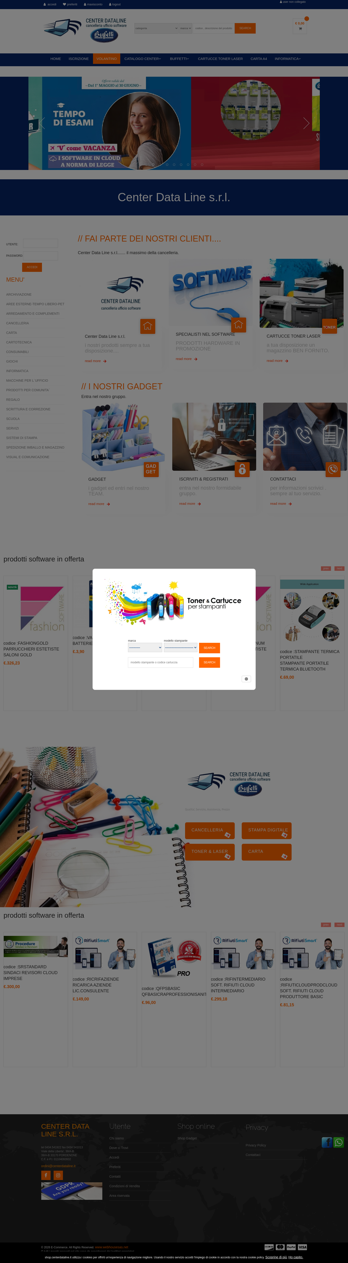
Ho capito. (296, 1257)
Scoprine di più (276, 1257)
